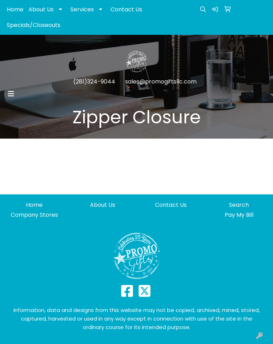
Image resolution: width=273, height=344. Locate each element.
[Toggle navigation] (11, 94)
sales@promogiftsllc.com (161, 81)
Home (15, 9)
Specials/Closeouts (33, 25)
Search (239, 205)
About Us (41, 9)
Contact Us (126, 9)
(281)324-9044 (94, 81)
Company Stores (34, 215)
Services (82, 9)
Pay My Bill (239, 215)
